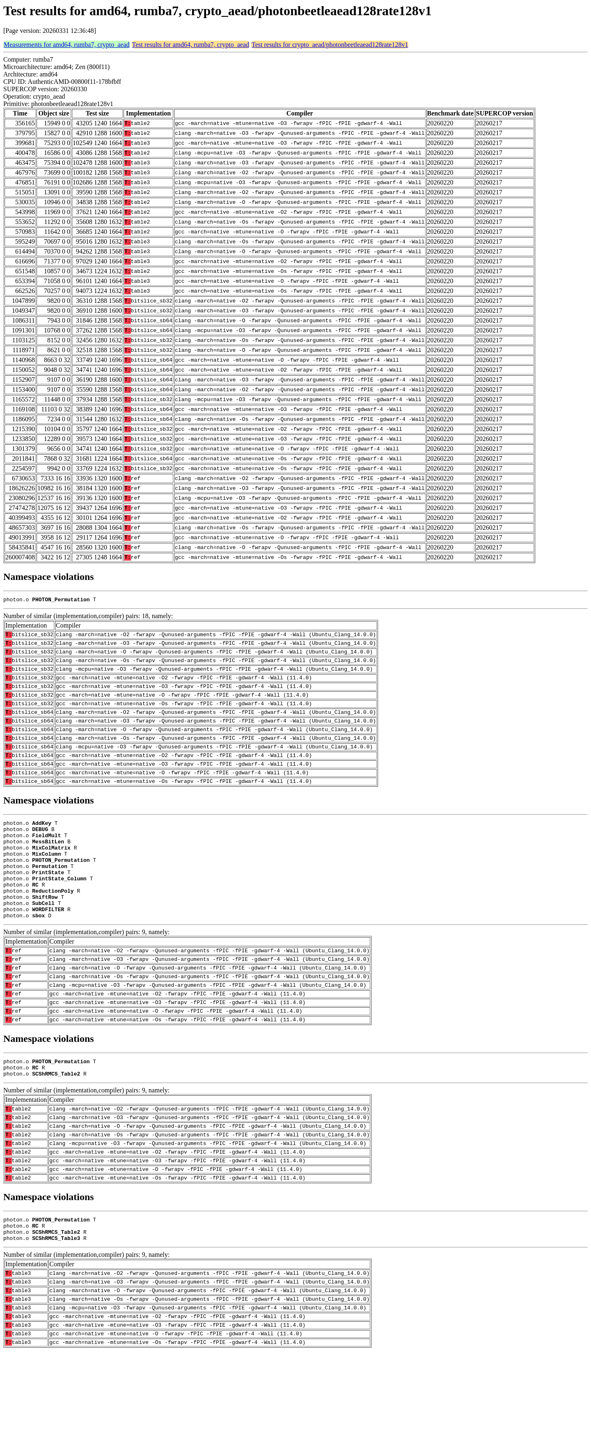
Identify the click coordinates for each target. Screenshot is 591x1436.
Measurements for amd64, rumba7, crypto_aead (67, 44)
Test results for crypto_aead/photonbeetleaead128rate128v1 (330, 44)
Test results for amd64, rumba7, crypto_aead (190, 44)
